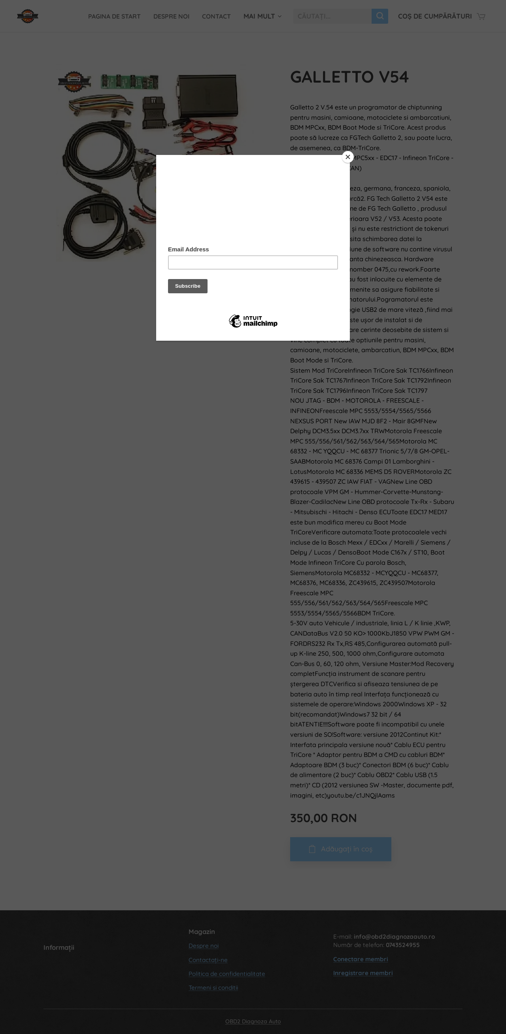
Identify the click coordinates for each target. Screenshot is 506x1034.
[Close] (348, 157)
